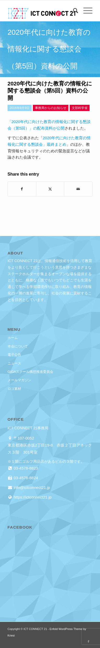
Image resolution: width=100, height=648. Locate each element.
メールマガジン (19, 380)
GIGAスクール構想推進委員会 (31, 372)
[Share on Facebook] (22, 189)
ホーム (13, 338)
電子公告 (14, 355)
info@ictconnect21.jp (31, 487)
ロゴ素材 (14, 389)
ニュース (14, 363)
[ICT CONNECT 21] (41, 10)
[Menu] (85, 10)
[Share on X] (50, 189)
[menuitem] (73, 10)
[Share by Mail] (78, 189)
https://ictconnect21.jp (32, 497)
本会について (18, 346)
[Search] (73, 10)
